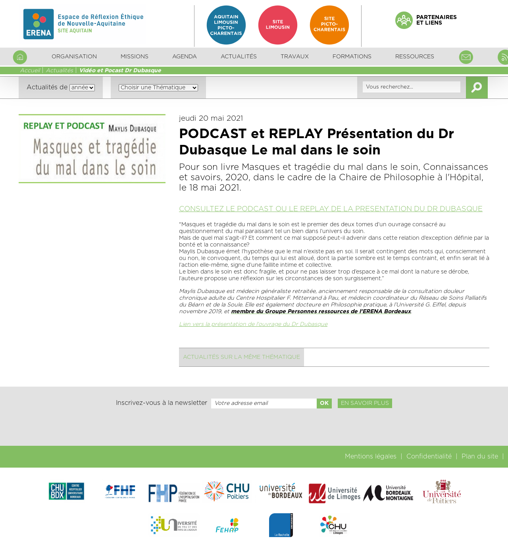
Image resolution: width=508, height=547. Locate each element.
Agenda (184, 57)
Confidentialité (429, 456)
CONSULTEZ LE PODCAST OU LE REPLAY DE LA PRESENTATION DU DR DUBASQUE (331, 209)
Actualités (239, 57)
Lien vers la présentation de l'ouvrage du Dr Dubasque (253, 324)
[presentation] (254, 427)
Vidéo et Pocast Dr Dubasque (120, 70)
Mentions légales (370, 456)
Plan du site (480, 456)
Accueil (30, 70)
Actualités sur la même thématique (241, 357)
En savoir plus (365, 403)
